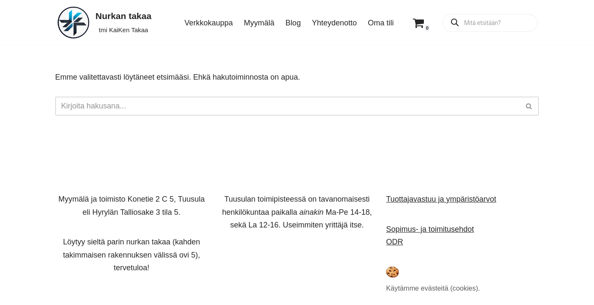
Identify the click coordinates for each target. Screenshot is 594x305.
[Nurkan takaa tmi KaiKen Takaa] (103, 23)
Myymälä (259, 23)
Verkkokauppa (209, 23)
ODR (394, 242)
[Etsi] (287, 106)
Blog (293, 23)
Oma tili (381, 23)
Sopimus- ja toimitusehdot (430, 229)
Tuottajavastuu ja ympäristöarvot (441, 199)
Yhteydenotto (334, 23)
